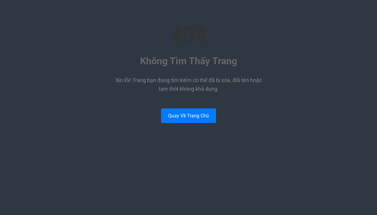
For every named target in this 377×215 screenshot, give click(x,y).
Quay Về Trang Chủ (188, 116)
